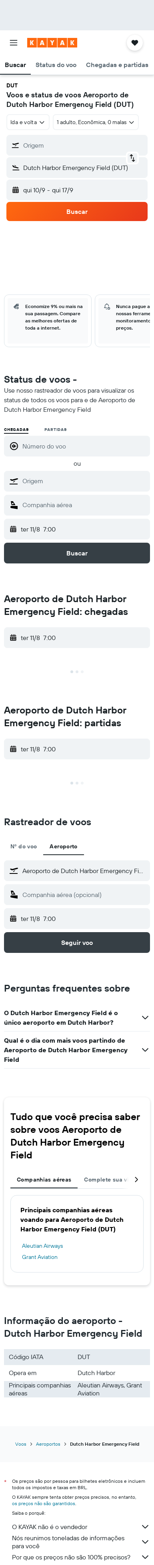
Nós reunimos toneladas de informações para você (81, 1542)
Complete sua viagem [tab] (114, 1179)
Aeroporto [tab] (63, 846)
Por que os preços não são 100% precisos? (81, 1557)
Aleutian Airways (42, 1245)
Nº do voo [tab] (23, 846)
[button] (13, 42)
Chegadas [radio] (16, 429)
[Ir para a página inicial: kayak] (52, 42)
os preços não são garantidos (43, 1503)
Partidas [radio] (55, 429)
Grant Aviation (40, 1257)
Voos (20, 1444)
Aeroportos (48, 1444)
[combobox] (28, 122)
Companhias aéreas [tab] (44, 1179)
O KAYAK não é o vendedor (81, 1526)
